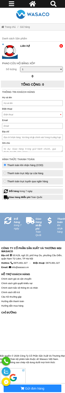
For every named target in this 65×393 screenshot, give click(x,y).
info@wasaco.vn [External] (20, 267)
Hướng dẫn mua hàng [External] (12, 305)
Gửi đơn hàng (32, 388)
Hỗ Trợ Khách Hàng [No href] (15, 274)
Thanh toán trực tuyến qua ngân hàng (26, 181)
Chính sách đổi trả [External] (10, 292)
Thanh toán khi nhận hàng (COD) (23, 165)
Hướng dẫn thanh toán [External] (12, 301)
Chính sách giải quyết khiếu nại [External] (17, 283)
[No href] (32, 333)
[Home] (32, 14)
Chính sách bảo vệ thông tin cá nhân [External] (19, 288)
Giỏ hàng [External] (25, 27)
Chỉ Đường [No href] (9, 312)
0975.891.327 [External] (21, 263)
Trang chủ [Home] (8, 27)
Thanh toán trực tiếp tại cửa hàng (23, 173)
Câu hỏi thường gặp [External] (11, 296)
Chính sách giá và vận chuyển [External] (16, 279)
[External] (10, 51)
